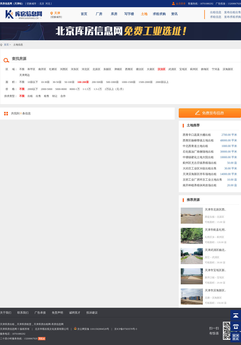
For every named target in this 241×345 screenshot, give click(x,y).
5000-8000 (60, 89)
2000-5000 (46, 89)
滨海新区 (228, 69)
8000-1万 (75, 89)
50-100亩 (69, 81)
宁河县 (216, 69)
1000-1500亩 (129, 81)
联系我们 (23, 312)
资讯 (174, 14)
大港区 (151, 69)
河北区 (86, 69)
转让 (54, 96)
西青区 (129, 69)
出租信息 (215, 12)
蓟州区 (194, 69)
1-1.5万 (87, 89)
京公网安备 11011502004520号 (93, 329)
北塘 (207, 297)
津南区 (118, 69)
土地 (144, 14)
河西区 (64, 69)
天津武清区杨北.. (215, 249)
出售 (38, 96)
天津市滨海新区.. (215, 290)
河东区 (75, 69)
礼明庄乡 (209, 237)
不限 (22, 69)
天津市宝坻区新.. (215, 270)
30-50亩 (57, 81)
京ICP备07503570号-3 (125, 329)
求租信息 (215, 16)
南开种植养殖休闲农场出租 (199, 185)
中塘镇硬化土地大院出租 (198, 157)
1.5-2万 (98, 89)
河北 (47, 3)
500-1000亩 (112, 81)
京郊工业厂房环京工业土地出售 (202, 179)
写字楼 (129, 14)
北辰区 (96, 69)
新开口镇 (209, 277)
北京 (41, 3)
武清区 (172, 69)
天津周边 (24, 74)
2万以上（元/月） (115, 89)
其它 (207, 257)
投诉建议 (92, 312)
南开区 (42, 69)
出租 (30, 96)
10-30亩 (45, 81)
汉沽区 (161, 69)
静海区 (205, 69)
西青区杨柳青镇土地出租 (198, 140)
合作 (63, 96)
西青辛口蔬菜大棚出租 (197, 134)
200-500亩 (97, 81)
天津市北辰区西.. (215, 209)
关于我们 (5, 312)
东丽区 (107, 69)
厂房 (99, 14)
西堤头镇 (209, 216)
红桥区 (53, 69)
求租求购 (159, 14)
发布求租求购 (232, 16)
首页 (84, 14)
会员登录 (181, 3)
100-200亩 (83, 81)
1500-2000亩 (145, 81)
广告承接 (40, 312)
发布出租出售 (232, 12)
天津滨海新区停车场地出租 (199, 174)
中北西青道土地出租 (195, 146)
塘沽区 (140, 69)
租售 (46, 96)
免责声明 (57, 312)
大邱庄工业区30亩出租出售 (199, 168)
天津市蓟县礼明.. (215, 229)
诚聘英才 (74, 312)
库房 (114, 14)
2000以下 (33, 89)
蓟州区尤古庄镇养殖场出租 (199, 162)
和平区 (31, 69)
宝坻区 (183, 69)
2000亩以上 (162, 81)
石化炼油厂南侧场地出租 (198, 151)
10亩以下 (33, 81)
